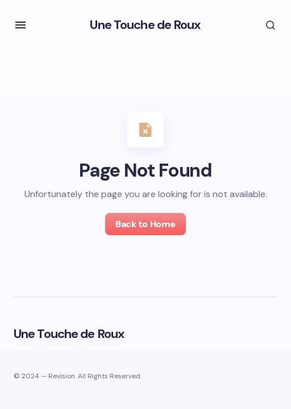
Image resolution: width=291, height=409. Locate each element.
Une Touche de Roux (145, 24)
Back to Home (145, 224)
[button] (20, 25)
